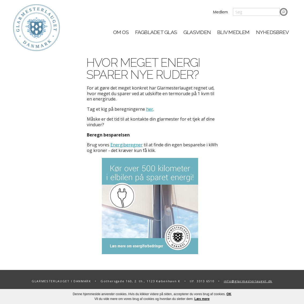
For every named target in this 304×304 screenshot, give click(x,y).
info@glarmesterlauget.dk (248, 281)
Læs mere (202, 299)
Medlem (220, 11)
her (149, 109)
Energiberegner (126, 145)
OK (229, 294)
